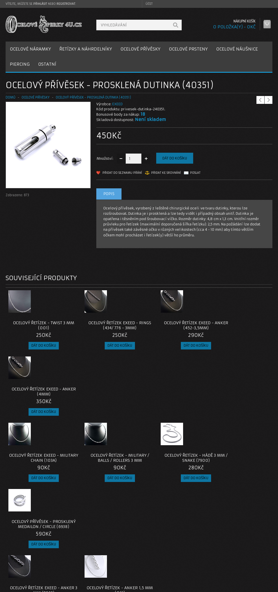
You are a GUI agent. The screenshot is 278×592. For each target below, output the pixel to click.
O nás (15, 549)
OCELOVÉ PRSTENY (188, 49)
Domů (10, 97)
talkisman (35, 509)
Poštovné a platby (26, 556)
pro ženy (120, 509)
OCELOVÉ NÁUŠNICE (237, 49)
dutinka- (15, 509)
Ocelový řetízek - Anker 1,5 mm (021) (105, 463)
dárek (158, 509)
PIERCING (20, 64)
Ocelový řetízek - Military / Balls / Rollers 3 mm (105, 392)
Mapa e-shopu (113, 563)
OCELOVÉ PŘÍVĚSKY (140, 49)
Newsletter (202, 570)
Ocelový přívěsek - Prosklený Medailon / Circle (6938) (239, 394)
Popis (109, 193)
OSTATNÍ (47, 64)
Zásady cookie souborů (30, 570)
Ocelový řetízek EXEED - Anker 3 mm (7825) (39, 463)
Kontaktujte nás (115, 549)
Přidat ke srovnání (166, 173)
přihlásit (40, 4)
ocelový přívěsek (94, 509)
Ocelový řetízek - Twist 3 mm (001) (38, 325)
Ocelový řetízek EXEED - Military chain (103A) (39, 392)
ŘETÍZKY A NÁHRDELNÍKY (85, 49)
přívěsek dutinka (61, 509)
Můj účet (199, 549)
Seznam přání (204, 563)
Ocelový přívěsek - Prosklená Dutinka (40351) (93, 97)
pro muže (140, 509)
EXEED (117, 104)
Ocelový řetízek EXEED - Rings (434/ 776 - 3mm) (105, 325)
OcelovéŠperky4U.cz (27, 586)
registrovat (66, 4)
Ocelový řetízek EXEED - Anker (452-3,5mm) (172, 325)
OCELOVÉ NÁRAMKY (30, 49)
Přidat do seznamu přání (122, 173)
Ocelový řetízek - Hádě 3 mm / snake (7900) (172, 392)
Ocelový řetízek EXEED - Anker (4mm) (239, 325)
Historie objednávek (210, 556)
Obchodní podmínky (27, 563)
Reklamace (111, 556)
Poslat (195, 173)
